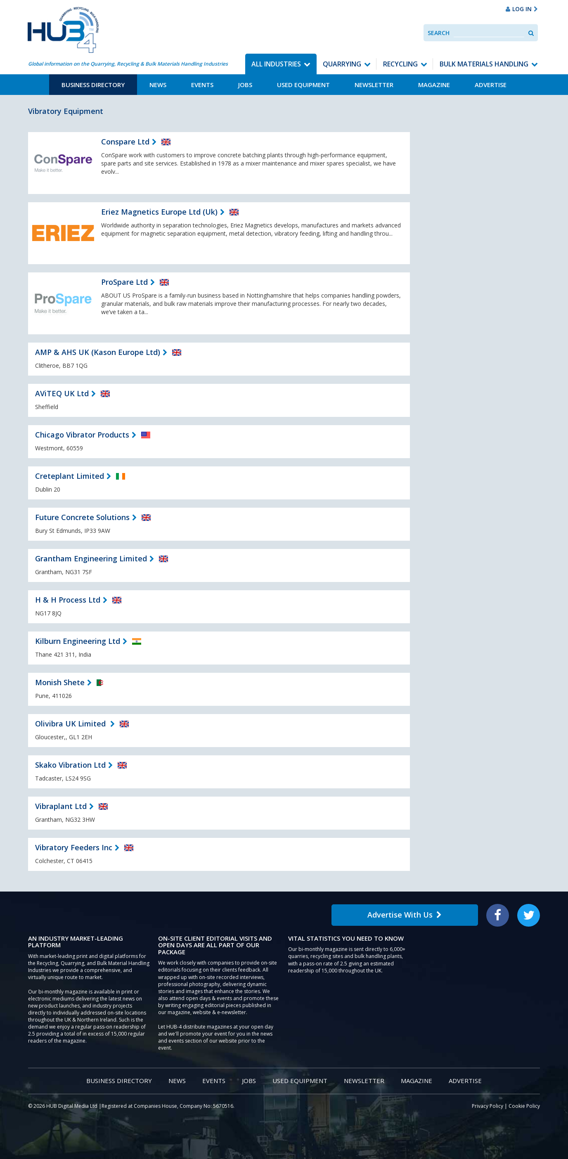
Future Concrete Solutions (82, 517)
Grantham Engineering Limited (91, 558)
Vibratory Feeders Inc (73, 847)
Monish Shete (60, 682)
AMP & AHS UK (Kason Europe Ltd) (97, 352)
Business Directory (93, 84)
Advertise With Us (404, 915)
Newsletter (374, 84)
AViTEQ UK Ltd (62, 393)
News (157, 84)
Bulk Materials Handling (484, 64)
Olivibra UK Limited (71, 724)
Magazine (434, 84)
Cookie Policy (524, 1105)
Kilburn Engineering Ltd (77, 641)
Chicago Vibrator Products (82, 435)
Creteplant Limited (69, 476)
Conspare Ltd (125, 142)
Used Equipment (303, 84)
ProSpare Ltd (124, 282)
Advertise (490, 84)
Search (439, 33)
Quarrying (342, 64)
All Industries (276, 64)
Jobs (245, 84)
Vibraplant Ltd (61, 806)
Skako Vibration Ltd (70, 765)
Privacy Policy (487, 1105)
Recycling (400, 64)
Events (202, 84)
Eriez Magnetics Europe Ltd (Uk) (159, 212)
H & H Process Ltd (67, 600)
